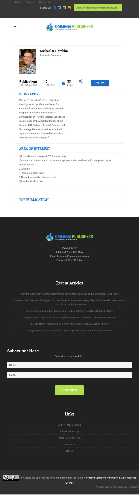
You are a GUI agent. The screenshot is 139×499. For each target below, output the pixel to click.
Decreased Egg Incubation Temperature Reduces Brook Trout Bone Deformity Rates (69, 311)
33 (70, 83)
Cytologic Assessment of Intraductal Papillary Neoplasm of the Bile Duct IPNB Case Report (69, 317)
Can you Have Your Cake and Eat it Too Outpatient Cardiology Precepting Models (69, 330)
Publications (28, 83)
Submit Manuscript (69, 431)
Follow (99, 83)
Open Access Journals (69, 424)
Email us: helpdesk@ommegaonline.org (96, 7)
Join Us (69, 451)
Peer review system (69, 437)
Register (30, 2)
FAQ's (18, 2)
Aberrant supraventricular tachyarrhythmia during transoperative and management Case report (69, 293)
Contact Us (45, 2)
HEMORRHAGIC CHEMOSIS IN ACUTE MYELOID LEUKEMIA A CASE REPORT (69, 324)
